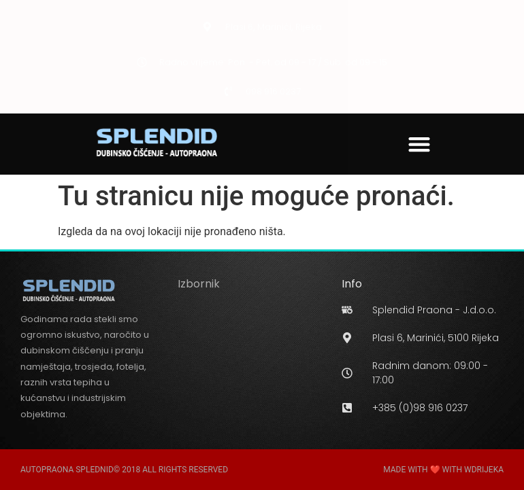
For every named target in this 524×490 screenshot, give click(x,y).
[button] (419, 143)
